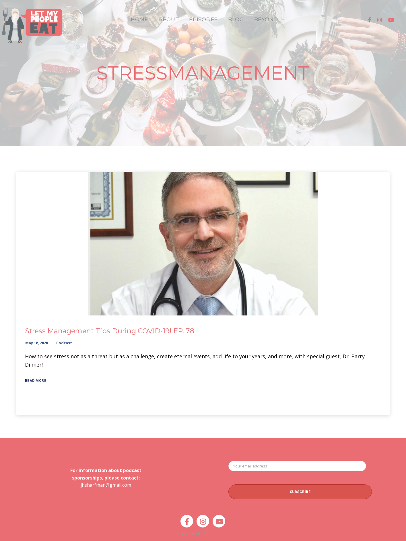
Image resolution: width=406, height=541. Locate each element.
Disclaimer (219, 533)
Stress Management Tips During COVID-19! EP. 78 (109, 331)
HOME (139, 19)
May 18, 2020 (36, 342)
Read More (35, 381)
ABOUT (169, 19)
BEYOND (266, 19)
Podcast (64, 342)
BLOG (236, 19)
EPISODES (203, 19)
